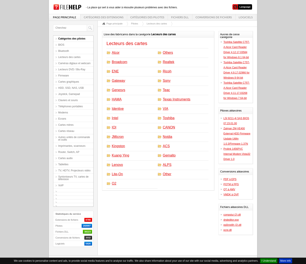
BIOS (61, 44)
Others (168, 52)
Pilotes (134, 23)
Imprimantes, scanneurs (71, 145)
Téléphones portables (70, 106)
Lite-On (117, 174)
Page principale (64, 17)
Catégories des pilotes (147, 17)
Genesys (118, 90)
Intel (115, 118)
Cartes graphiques (68, 81)
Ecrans (62, 118)
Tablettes (63, 164)
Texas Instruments (176, 99)
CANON (169, 127)
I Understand (268, 260)
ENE (115, 71)
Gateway (118, 80)
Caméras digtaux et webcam (74, 63)
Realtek (168, 62)
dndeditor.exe (231, 219)
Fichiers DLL (180, 17)
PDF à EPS (230, 179)
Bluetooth (63, 50)
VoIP (61, 185)
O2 (114, 183)
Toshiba (168, 118)
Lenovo (117, 165)
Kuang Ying (120, 155)
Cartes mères (66, 124)
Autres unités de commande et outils (74, 138)
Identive (118, 108)
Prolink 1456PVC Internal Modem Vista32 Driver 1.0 (237, 154)
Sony (166, 80)
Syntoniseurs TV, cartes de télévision (73, 178)
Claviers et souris (68, 100)
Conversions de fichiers (214, 17)
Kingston (118, 146)
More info (285, 260)
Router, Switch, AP (68, 152)
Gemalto (169, 155)
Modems (63, 112)
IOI (114, 127)
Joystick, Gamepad (69, 94)
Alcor (115, 52)
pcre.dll (228, 230)
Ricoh (167, 71)
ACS (166, 146)
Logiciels (246, 17)
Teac (166, 90)
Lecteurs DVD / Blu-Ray (71, 69)
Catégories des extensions (103, 17)
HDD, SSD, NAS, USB (71, 87)
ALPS (167, 165)
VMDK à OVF (231, 194)
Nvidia (167, 136)
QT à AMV (229, 189)
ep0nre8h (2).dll (232, 224)
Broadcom (119, 62)
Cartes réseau (66, 131)
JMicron (118, 136)
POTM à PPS (231, 184)
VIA (165, 108)
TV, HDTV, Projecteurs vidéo (74, 170)
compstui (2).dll (232, 214)
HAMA (117, 99)
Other (167, 174)
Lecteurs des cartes (69, 57)
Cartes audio (65, 158)
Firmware (63, 75)
